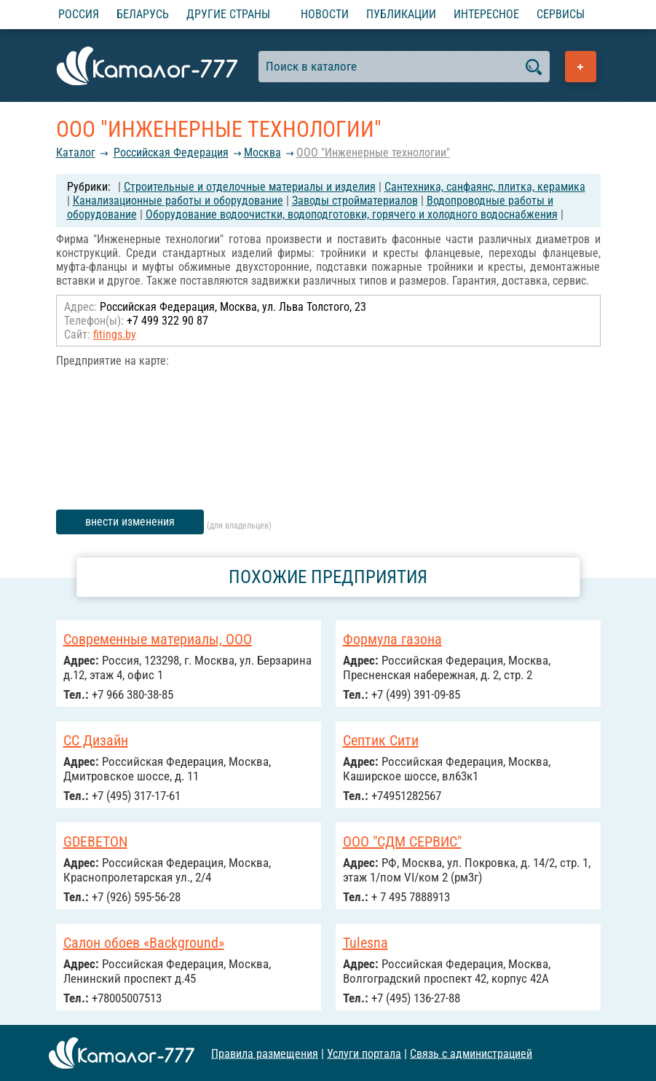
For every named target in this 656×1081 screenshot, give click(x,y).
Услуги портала (364, 1053)
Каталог (75, 152)
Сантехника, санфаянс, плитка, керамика (484, 187)
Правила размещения (264, 1053)
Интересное (486, 14)
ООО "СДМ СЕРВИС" (402, 841)
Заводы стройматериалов (355, 200)
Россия (78, 14)
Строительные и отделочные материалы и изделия (250, 187)
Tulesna (365, 942)
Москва (262, 152)
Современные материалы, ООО (157, 639)
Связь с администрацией (471, 1053)
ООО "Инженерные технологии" (373, 152)
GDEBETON (95, 841)
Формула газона (392, 639)
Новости (325, 14)
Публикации (401, 14)
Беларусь (142, 14)
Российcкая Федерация (171, 152)
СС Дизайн (95, 740)
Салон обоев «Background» (143, 942)
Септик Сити (381, 740)
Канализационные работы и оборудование (178, 200)
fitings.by (114, 334)
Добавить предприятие (580, 66)
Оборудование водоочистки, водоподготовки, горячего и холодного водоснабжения (352, 214)
